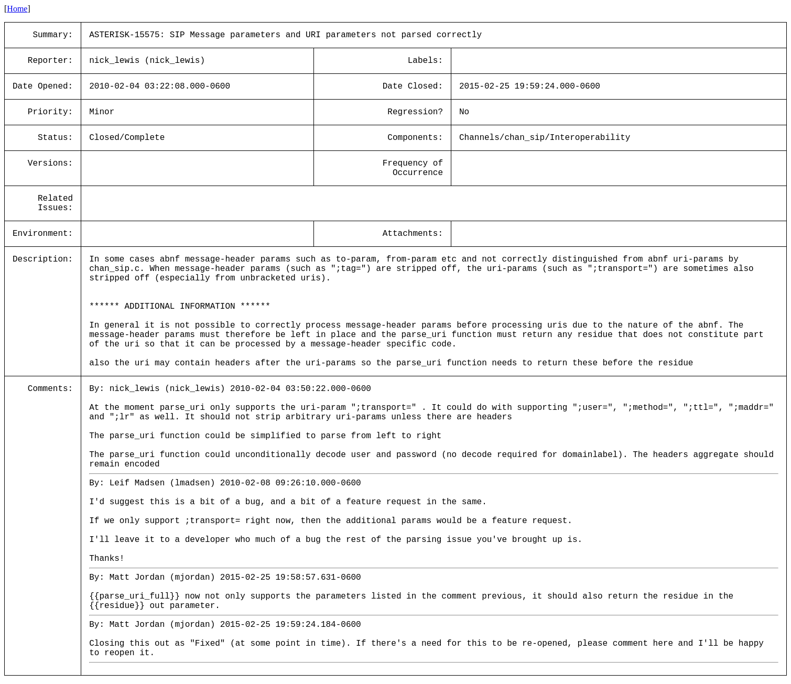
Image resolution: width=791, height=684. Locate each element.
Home (17, 8)
